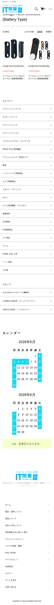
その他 (5, 270)
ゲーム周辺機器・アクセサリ (14, 205)
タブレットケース (10, 117)
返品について (10, 518)
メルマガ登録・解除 (13, 546)
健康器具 (6, 213)
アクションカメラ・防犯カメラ (15, 157)
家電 (4, 165)
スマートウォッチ (10, 125)
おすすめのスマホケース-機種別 (16, 292)
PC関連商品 (7, 230)
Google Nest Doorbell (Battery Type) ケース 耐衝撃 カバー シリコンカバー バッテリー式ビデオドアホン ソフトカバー (39, 66)
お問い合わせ (10, 587)
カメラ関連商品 (9, 181)
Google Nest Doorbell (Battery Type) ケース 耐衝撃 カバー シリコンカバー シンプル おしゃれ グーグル (14, 66)
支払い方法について (13, 525)
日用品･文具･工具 (10, 254)
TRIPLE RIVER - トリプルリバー (16, 310)
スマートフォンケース (12, 109)
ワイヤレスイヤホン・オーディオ (16, 141)
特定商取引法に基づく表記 (16, 532)
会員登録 (9, 566)
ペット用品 (7, 262)
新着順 (48, 32)
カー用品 (6, 238)
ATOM (13, 553)
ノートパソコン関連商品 (13, 173)
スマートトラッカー (11, 133)
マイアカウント (11, 560)
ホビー (5, 197)
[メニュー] (50, 9)
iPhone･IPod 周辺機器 (12, 149)
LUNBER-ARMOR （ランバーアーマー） (19, 301)
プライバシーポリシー (14, 539)
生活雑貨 (6, 222)
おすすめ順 (29, 32)
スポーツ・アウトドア (12, 189)
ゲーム (5, 246)
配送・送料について (13, 512)
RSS (7, 553)
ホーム (8, 505)
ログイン (9, 573)
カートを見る (10, 580)
